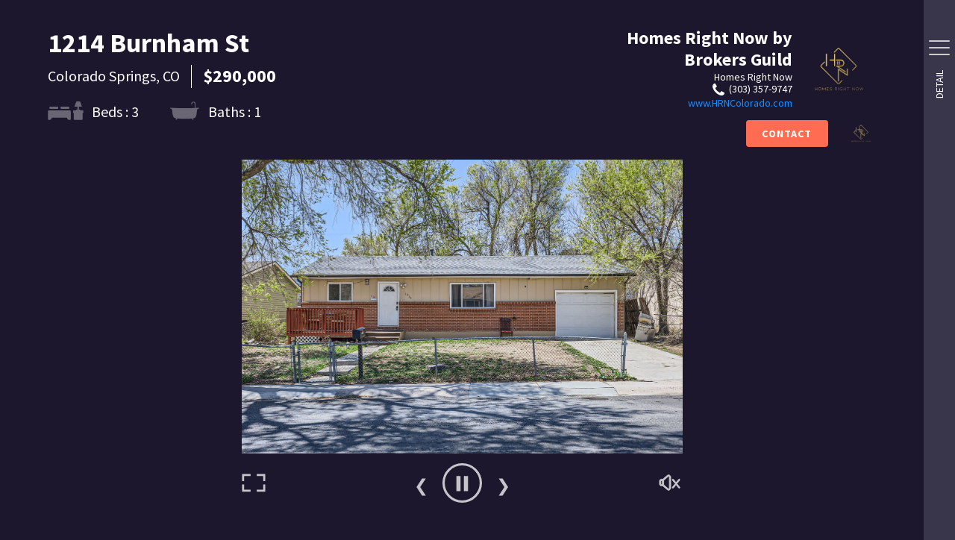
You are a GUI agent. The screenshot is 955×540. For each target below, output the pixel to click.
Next (503, 483)
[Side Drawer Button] (939, 47)
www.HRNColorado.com (740, 103)
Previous (420, 483)
